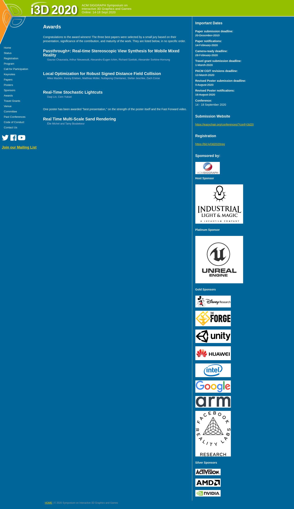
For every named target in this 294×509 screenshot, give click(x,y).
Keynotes (9, 74)
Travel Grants (12, 100)
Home (7, 47)
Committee (10, 111)
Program (9, 63)
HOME (48, 502)
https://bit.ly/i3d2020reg (210, 144)
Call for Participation (16, 69)
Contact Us (10, 127)
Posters (8, 84)
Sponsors (9, 90)
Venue (8, 106)
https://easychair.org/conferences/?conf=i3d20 (224, 124)
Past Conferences (15, 116)
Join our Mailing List (19, 147)
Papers (8, 79)
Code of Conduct (14, 122)
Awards (8, 95)
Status (8, 53)
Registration (11, 58)
